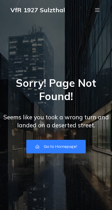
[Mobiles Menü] (97, 9)
